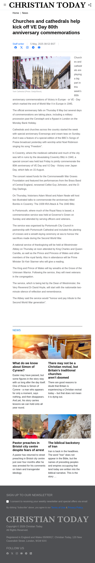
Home (16, 13)
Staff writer (18, 44)
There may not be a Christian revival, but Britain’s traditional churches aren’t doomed (63, 370)
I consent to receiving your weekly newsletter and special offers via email (48, 501)
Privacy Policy (75, 507)
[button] (4, 5)
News (25, 13)
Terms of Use (58, 507)
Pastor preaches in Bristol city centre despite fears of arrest (28, 446)
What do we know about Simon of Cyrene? (25, 366)
